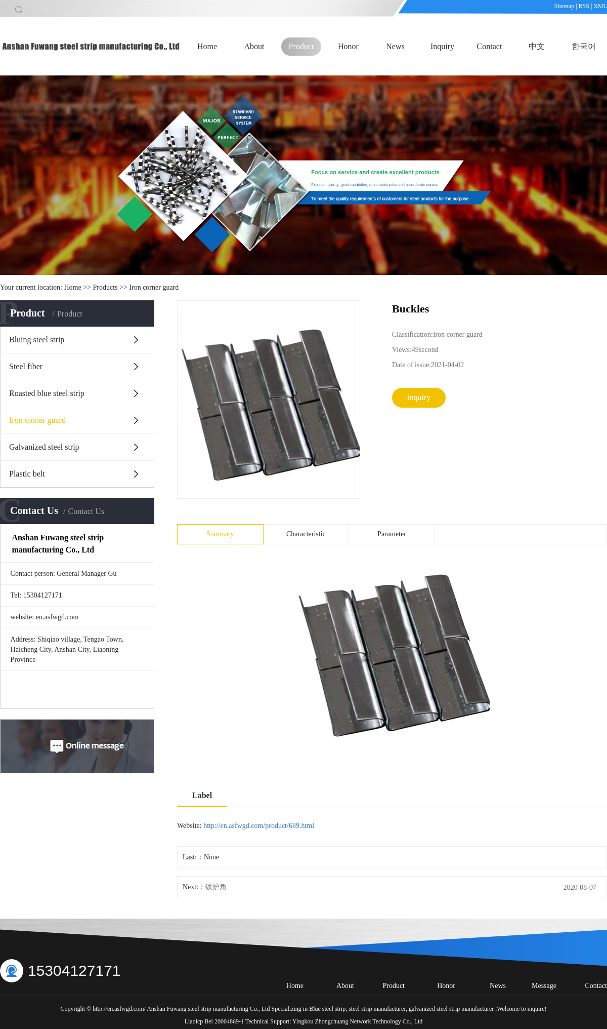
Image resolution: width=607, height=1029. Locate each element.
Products (105, 287)
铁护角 (216, 887)
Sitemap (565, 6)
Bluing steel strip (36, 339)
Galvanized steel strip (44, 447)
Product (301, 46)
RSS (584, 6)
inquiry (418, 397)
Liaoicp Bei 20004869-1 (214, 1021)
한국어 (584, 46)
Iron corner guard (154, 287)
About (254, 46)
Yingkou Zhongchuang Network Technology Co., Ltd (357, 1021)
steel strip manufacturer (376, 1008)
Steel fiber (25, 366)
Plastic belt (27, 473)
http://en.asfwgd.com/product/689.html (258, 825)
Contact (489, 46)
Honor (348, 46)
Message (544, 986)
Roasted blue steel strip (46, 393)
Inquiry (442, 46)
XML (600, 6)
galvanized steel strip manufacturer (450, 1008)
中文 (537, 46)
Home (207, 46)
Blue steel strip (327, 1008)
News (395, 46)
